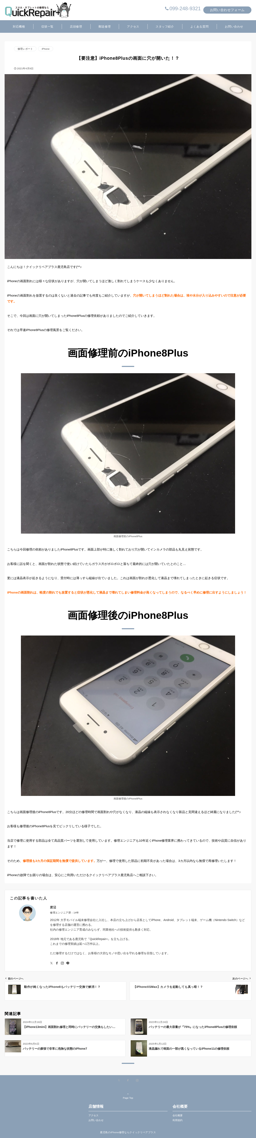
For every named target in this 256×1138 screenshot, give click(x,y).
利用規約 (178, 1120)
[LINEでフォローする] (67, 963)
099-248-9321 (185, 8)
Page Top (128, 1095)
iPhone (46, 48)
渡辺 (53, 907)
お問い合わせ (96, 1120)
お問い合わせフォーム (227, 10)
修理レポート (25, 48)
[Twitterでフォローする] (51, 963)
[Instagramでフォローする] (62, 963)
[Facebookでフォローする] (56, 963)
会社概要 (178, 1115)
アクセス (93, 1115)
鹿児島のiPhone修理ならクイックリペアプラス (128, 1132)
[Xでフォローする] (119, 1080)
